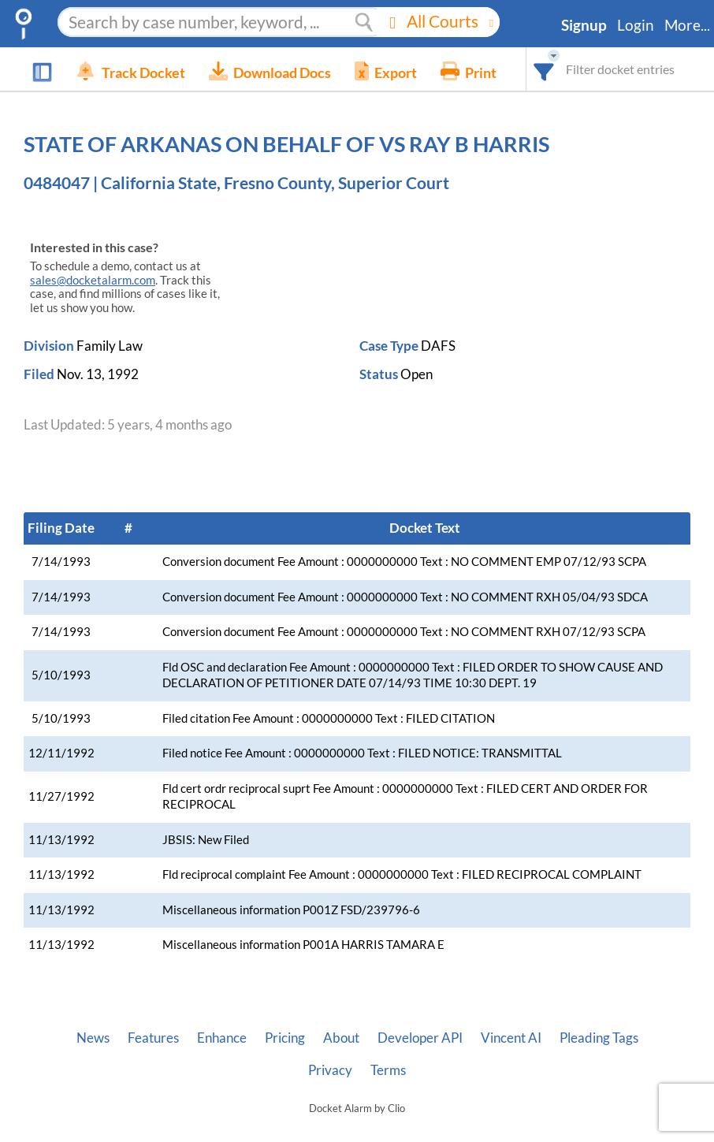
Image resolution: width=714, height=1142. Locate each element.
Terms (388, 1070)
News (93, 1038)
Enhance (222, 1038)
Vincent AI (511, 1038)
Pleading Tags (599, 1038)
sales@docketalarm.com (92, 280)
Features (153, 1038)
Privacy (330, 1070)
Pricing (285, 1038)
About (341, 1038)
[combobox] (544, 69)
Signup (584, 25)
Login (635, 25)
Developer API (420, 1038)
